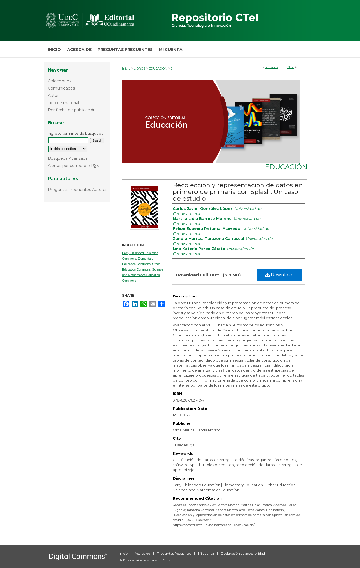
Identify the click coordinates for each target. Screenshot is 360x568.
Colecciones (59, 80)
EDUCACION (158, 68)
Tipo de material (63, 102)
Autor (53, 95)
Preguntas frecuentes (174, 553)
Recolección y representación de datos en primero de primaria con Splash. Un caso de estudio (238, 191)
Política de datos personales (138, 560)
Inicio (126, 68)
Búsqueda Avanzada (68, 158)
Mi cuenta (206, 553)
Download (279, 274)
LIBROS (139, 68)
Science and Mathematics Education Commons (142, 275)
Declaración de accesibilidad (243, 553)
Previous (271, 67)
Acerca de (143, 553)
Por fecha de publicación (72, 109)
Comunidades (61, 88)
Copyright (170, 560)
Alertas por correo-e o (73, 165)
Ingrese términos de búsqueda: (76, 133)
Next (290, 67)
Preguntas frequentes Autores (77, 189)
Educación (286, 167)
